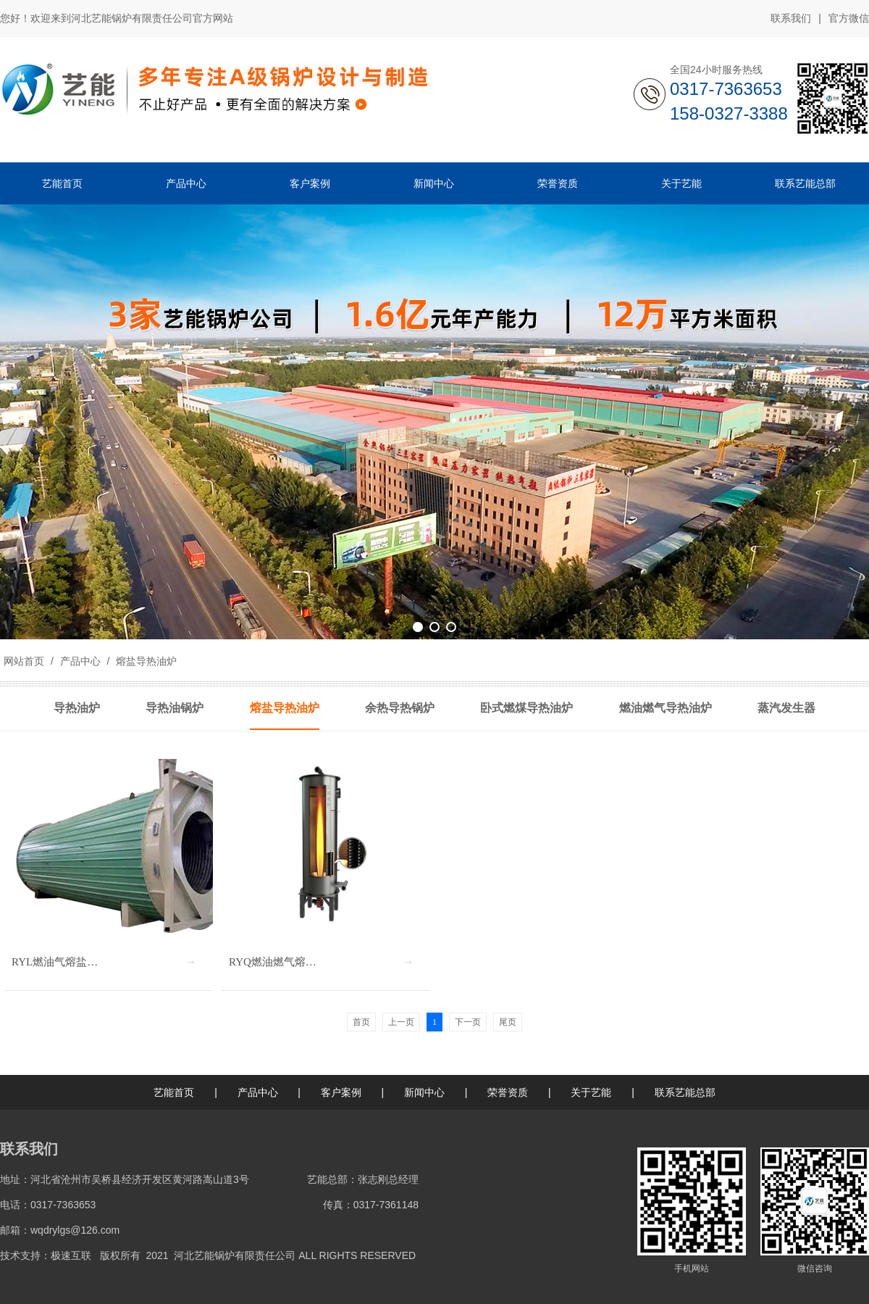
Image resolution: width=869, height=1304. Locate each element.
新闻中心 (424, 1092)
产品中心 (80, 661)
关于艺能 (591, 1092)
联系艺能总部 (685, 1092)
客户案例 (341, 1092)
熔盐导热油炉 (145, 661)
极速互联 (71, 1255)
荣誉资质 (507, 1092)
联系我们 (791, 18)
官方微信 (848, 18)
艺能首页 (174, 1092)
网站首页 (24, 661)
